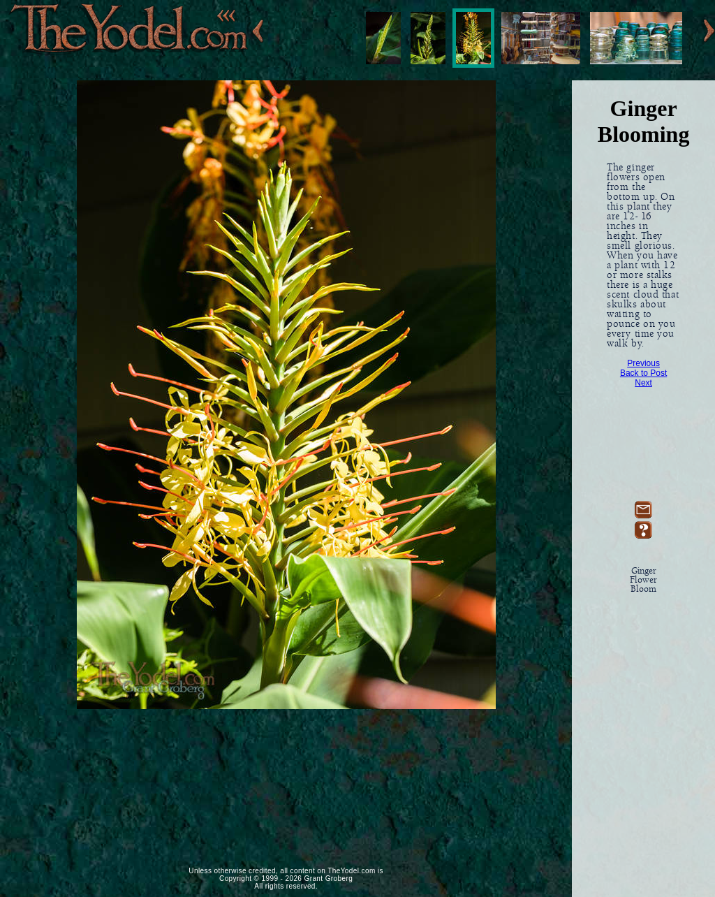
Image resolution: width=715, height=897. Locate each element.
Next (643, 383)
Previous (643, 363)
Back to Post (643, 373)
